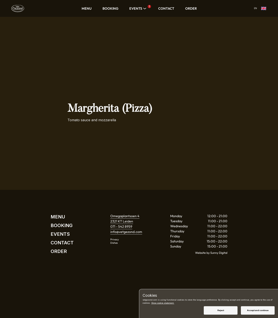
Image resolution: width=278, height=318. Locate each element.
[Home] (17, 8)
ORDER (191, 8)
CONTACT (166, 8)
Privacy (114, 239)
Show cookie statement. (162, 303)
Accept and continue (258, 310)
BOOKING (110, 8)
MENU (87, 8)
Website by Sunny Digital (211, 253)
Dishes (114, 242)
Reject (220, 310)
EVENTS (138, 8)
